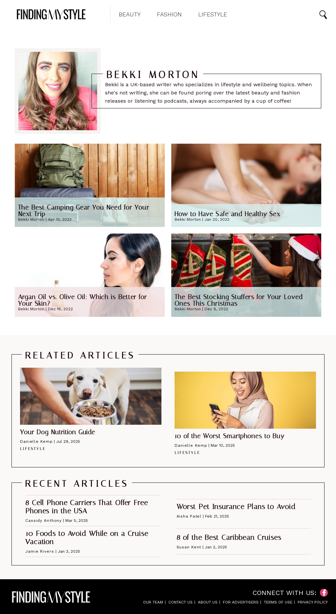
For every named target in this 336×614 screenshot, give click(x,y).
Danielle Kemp (36, 441)
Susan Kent (189, 547)
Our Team (153, 602)
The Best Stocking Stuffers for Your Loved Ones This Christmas (239, 300)
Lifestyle (212, 14)
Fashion (169, 14)
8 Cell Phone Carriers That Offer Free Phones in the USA (86, 507)
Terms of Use (278, 602)
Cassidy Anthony (43, 520)
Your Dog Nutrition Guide (57, 432)
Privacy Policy (313, 602)
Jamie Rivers (39, 551)
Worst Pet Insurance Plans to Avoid (236, 506)
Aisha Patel (189, 516)
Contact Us (180, 602)
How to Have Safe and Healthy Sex (227, 214)
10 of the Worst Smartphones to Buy (229, 436)
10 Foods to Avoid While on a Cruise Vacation (86, 537)
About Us (208, 602)
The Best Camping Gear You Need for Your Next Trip (83, 210)
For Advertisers (241, 602)
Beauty (129, 14)
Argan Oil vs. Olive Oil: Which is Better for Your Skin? (82, 300)
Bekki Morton (31, 219)
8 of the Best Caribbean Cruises (229, 537)
